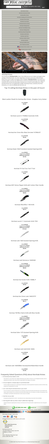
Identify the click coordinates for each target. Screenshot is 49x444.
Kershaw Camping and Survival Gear (24, 17)
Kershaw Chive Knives (24, 19)
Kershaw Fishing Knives (24, 25)
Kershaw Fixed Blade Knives (24, 27)
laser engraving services (11, 424)
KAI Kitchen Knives (24, 10)
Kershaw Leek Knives (24, 34)
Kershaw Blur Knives (24, 15)
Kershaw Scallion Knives (24, 38)
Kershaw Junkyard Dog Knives (24, 31)
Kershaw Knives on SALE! (24, 49)
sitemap (7, 427)
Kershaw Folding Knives (24, 29)
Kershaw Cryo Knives (24, 21)
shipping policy (8, 425)
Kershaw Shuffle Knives (24, 42)
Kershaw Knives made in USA (24, 47)
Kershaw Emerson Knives (24, 23)
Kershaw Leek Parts (25, 36)
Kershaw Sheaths (24, 40)
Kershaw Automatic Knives (24, 13)
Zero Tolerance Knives (24, 44)
